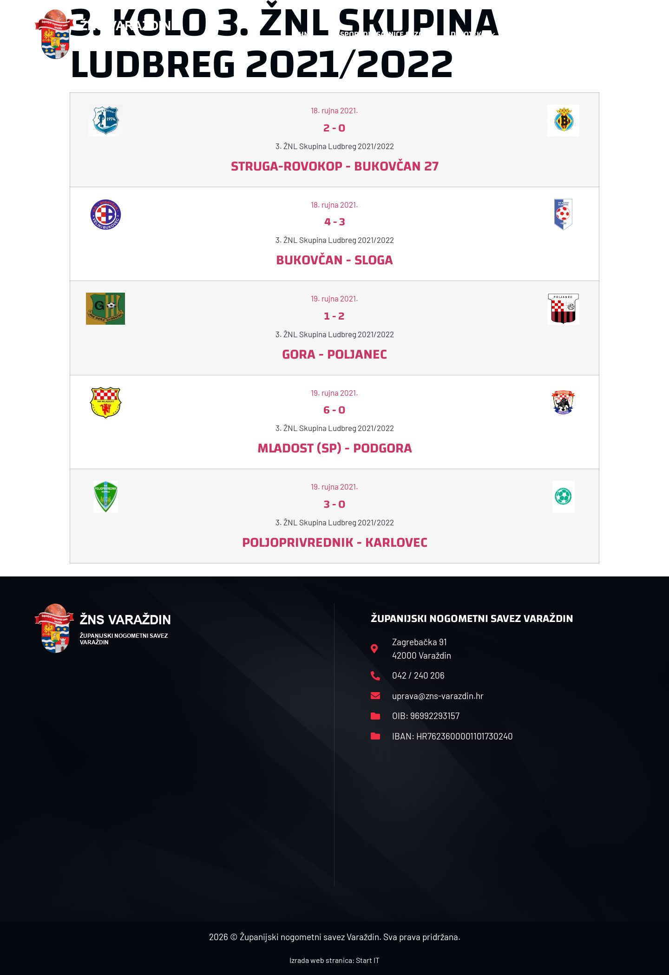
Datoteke (473, 34)
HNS (306, 34)
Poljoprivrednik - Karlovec (334, 542)
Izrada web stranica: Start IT (334, 959)
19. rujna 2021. (334, 298)
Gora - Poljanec (334, 354)
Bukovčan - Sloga (334, 260)
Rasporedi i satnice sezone (382, 34)
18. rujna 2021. (334, 110)
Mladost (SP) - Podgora (334, 448)
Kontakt (532, 34)
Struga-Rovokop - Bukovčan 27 (335, 166)
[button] (616, 34)
